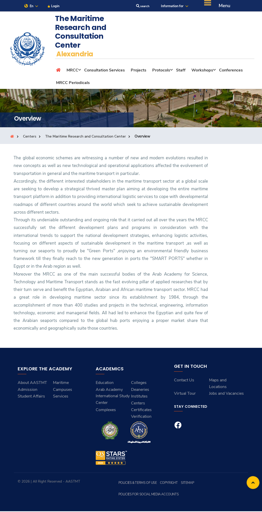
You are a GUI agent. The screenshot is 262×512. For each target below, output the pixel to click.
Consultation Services (104, 71)
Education (105, 383)
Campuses (62, 390)
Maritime (61, 383)
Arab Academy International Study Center (113, 397)
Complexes (106, 411)
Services (60, 397)
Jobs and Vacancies (226, 394)
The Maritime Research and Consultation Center (86, 137)
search (140, 7)
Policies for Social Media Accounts (146, 495)
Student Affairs (31, 397)
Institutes (139, 397)
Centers (29, 137)
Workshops (202, 71)
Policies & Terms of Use (136, 484)
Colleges (139, 383)
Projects (138, 71)
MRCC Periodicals (73, 84)
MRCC (72, 71)
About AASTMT (32, 383)
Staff (180, 71)
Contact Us (184, 381)
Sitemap (183, 484)
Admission (27, 390)
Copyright (165, 484)
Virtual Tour (185, 394)
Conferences (231, 71)
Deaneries (140, 390)
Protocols (161, 71)
